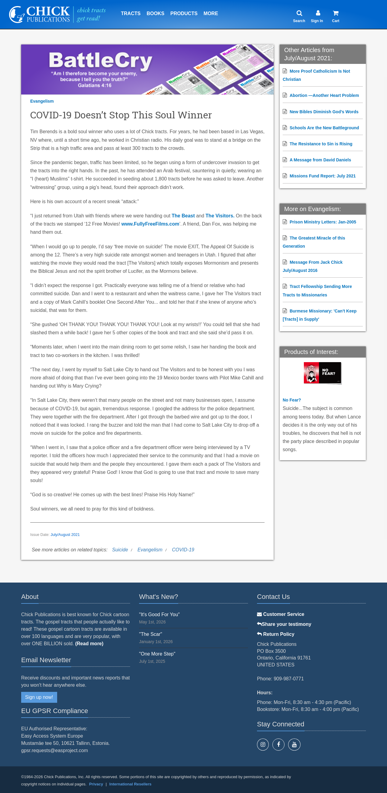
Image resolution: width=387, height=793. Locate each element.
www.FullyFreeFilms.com (150, 223)
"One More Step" (157, 653)
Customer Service (280, 614)
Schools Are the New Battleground (324, 127)
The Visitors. (220, 215)
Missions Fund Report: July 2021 (323, 175)
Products (184, 13)
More (210, 13)
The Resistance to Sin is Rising (321, 143)
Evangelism (42, 101)
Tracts (131, 13)
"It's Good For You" (159, 614)
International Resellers (130, 784)
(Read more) (89, 643)
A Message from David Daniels (320, 159)
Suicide (120, 549)
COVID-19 (183, 549)
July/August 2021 (65, 535)
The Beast (183, 215)
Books (155, 13)
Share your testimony (284, 624)
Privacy (96, 784)
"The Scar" (150, 634)
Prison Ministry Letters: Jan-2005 (323, 222)
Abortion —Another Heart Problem (324, 95)
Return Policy (275, 634)
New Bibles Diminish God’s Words (324, 111)
